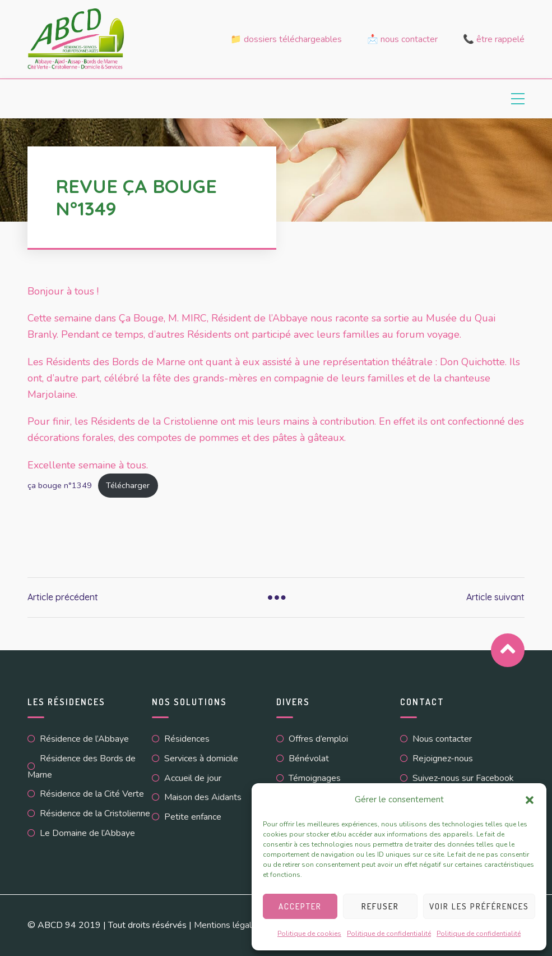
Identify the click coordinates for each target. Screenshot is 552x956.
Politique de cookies (309, 933)
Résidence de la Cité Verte (92, 794)
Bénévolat (309, 758)
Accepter (300, 906)
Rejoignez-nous (442, 758)
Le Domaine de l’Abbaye (87, 833)
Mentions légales (227, 925)
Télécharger (128, 485)
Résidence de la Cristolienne (95, 813)
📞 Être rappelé (494, 39)
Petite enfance (192, 817)
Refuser (380, 906)
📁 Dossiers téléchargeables (286, 39)
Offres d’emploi (318, 739)
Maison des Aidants (203, 797)
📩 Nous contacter (402, 39)
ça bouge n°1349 (59, 485)
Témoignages (315, 778)
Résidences (187, 739)
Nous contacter (442, 739)
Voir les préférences (479, 906)
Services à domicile (201, 758)
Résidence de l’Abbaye (84, 739)
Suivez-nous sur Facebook (463, 778)
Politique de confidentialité (389, 933)
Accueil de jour (192, 778)
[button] (529, 800)
